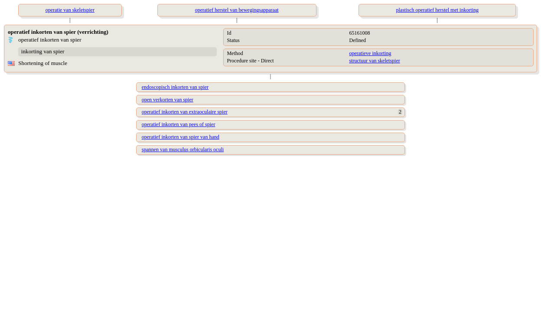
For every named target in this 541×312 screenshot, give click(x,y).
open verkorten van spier (167, 100)
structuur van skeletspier (374, 61)
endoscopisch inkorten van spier (175, 87)
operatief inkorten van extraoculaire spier (185, 112)
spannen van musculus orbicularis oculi (183, 149)
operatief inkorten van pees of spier (178, 124)
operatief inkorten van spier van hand (180, 137)
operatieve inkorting (370, 53)
